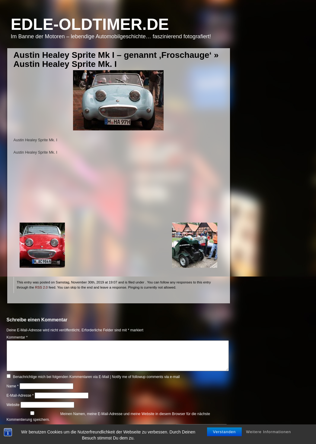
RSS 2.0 (41, 287)
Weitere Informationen (268, 432)
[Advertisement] (118, 192)
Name (13, 386)
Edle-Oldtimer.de (90, 24)
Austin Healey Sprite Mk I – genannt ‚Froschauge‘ (113, 55)
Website (13, 405)
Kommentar (17, 337)
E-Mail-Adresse (20, 395)
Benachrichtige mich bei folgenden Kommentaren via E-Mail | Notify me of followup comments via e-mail (96, 377)
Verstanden (224, 432)
